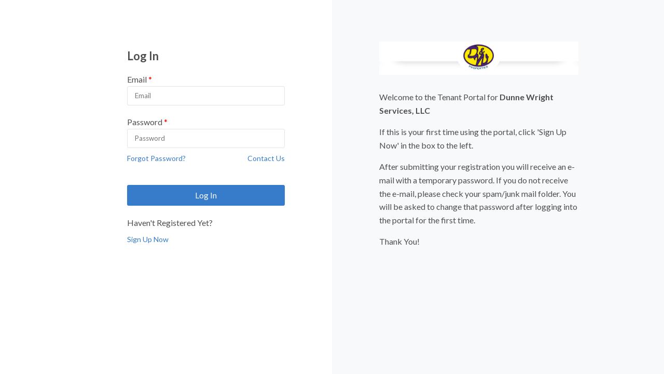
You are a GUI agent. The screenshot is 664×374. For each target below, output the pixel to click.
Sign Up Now (148, 239)
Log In (206, 195)
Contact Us (266, 158)
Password (144, 122)
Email (137, 79)
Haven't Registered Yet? (170, 223)
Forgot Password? (156, 158)
